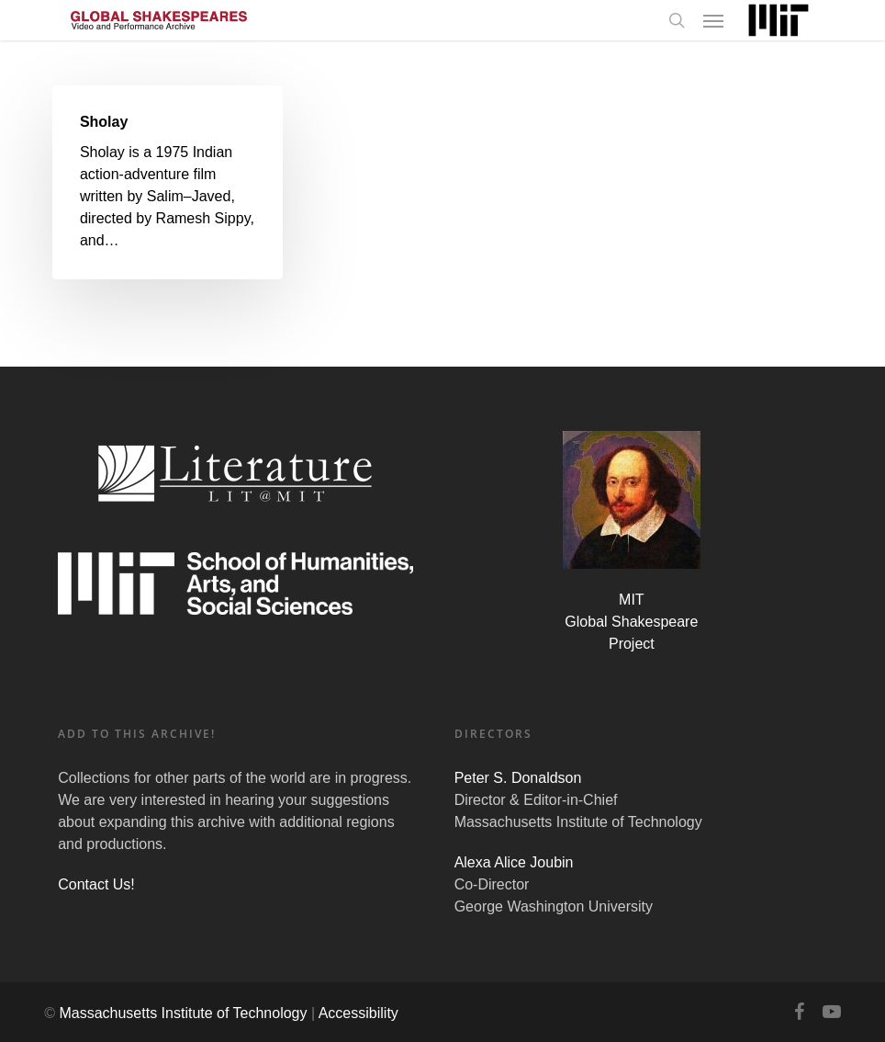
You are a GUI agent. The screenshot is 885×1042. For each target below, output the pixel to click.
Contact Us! (96, 884)
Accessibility (358, 1013)
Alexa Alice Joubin (514, 862)
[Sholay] (167, 182)
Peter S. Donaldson (518, 778)
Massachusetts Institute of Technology (183, 1013)
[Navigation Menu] (713, 20)
